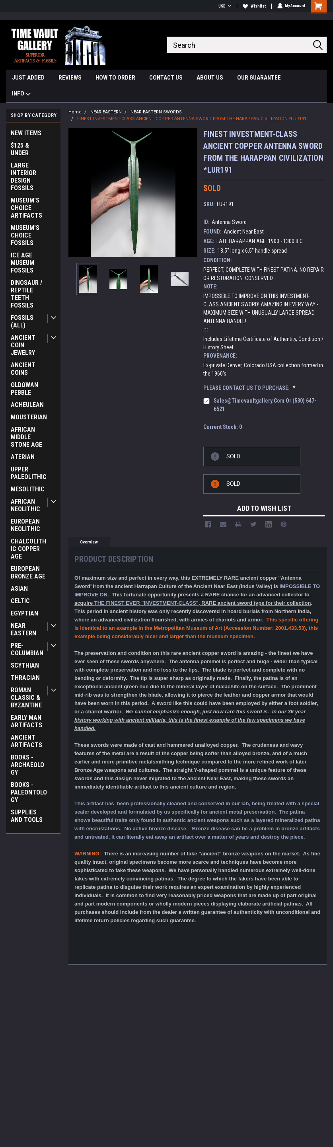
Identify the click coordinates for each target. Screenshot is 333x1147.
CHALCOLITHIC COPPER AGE (28, 548)
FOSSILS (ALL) (22, 321)
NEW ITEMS (26, 133)
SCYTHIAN (25, 665)
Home (75, 112)
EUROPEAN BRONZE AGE (28, 572)
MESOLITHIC (28, 489)
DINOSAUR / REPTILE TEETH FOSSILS (26, 294)
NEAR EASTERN (23, 629)
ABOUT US (210, 77)
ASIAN (19, 588)
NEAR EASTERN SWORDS (156, 112)
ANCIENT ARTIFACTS (26, 741)
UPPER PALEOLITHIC (29, 473)
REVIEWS (70, 77)
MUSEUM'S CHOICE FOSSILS (25, 235)
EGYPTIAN (24, 613)
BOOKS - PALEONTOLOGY (29, 792)
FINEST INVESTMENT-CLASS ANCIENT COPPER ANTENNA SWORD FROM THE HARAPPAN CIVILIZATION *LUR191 (191, 118)
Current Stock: (222, 427)
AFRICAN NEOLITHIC (25, 505)
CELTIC (20, 601)
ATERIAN (23, 457)
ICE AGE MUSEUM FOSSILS (22, 262)
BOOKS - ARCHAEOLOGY (27, 765)
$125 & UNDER (20, 149)
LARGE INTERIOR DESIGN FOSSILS (23, 177)
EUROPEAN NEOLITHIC (25, 525)
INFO (21, 94)
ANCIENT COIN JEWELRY (23, 345)
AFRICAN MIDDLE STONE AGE (26, 437)
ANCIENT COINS (23, 368)
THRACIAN (25, 678)
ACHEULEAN (27, 405)
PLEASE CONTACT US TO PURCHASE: (249, 388)
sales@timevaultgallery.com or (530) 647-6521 (265, 404)
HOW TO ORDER (115, 77)
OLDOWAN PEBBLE (24, 388)
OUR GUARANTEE (259, 77)
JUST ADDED (28, 77)
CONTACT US (166, 77)
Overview (89, 542)
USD (224, 6)
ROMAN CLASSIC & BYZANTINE (26, 697)
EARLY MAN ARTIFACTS (26, 721)
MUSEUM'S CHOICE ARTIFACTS (26, 208)
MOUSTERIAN (29, 417)
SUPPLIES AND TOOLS (27, 816)
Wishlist (253, 6)
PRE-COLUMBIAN (27, 649)
